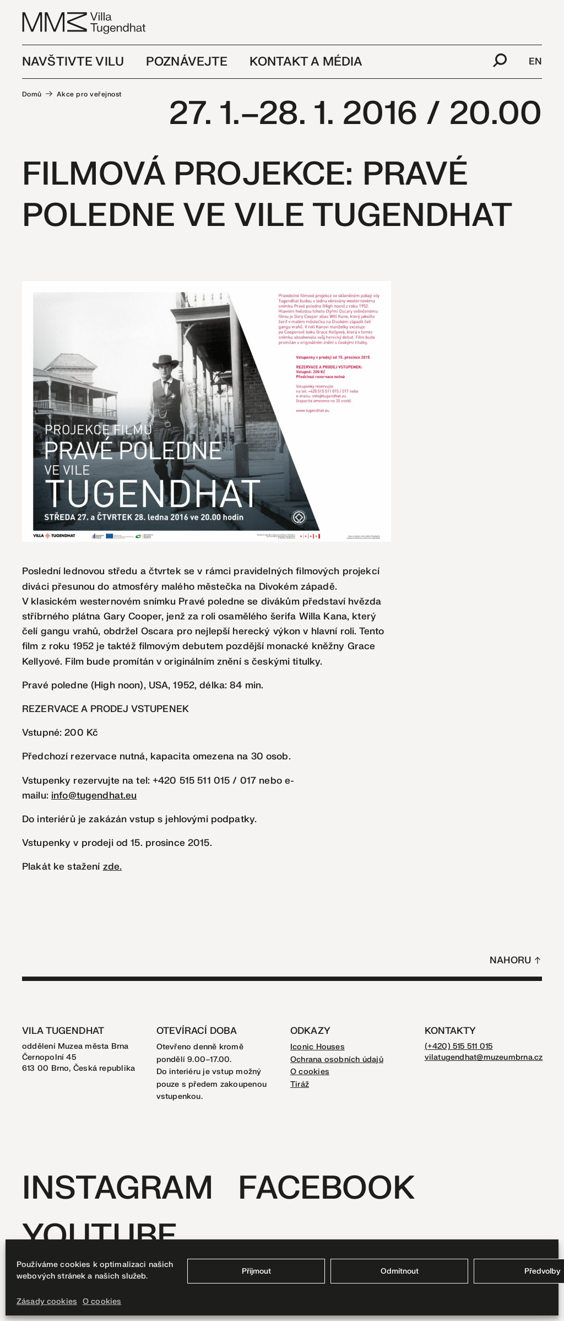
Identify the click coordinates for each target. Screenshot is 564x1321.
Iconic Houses (317, 1047)
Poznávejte (186, 61)
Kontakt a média (306, 61)
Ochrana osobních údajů (336, 1059)
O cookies (102, 1301)
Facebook (326, 1188)
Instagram (117, 1188)
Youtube (99, 1236)
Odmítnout (400, 1271)
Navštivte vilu (73, 61)
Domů (32, 94)
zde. (112, 866)
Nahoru (510, 960)
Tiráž (299, 1084)
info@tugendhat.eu (94, 795)
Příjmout (256, 1271)
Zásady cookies (47, 1301)
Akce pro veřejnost (89, 94)
